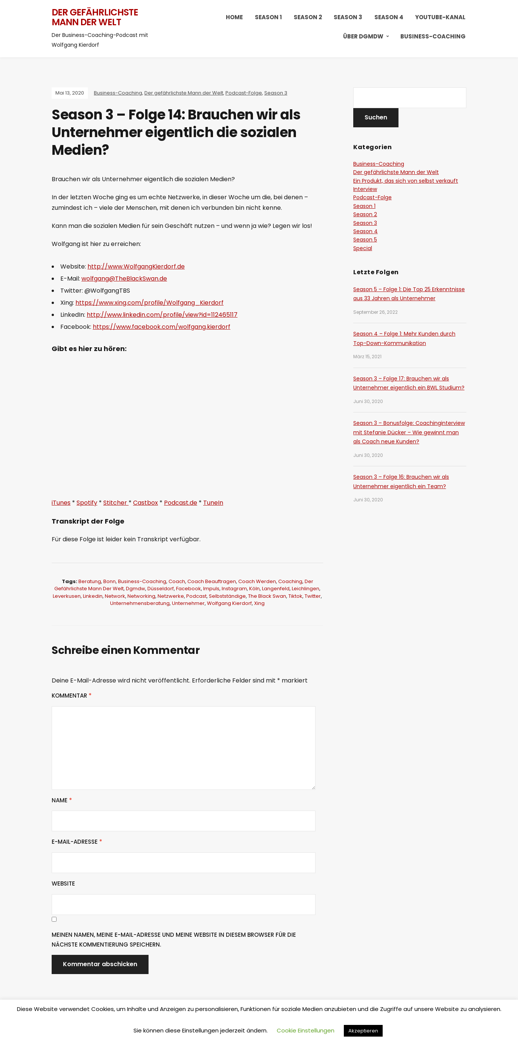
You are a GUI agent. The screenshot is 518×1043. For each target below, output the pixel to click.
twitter (313, 596)
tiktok (295, 596)
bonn (109, 581)
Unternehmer (188, 603)
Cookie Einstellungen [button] (305, 1030)
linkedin (93, 596)
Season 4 (388, 17)
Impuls (211, 588)
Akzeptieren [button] (363, 1030)
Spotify (87, 502)
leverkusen (67, 596)
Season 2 (308, 17)
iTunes (61, 502)
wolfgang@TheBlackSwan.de (124, 278)
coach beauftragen (211, 581)
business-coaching (142, 581)
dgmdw (135, 588)
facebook (188, 588)
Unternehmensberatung (140, 603)
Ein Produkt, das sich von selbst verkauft (405, 181)
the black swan (267, 596)
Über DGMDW (363, 36)
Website (63, 883)
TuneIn (213, 502)
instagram (234, 588)
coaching (290, 581)
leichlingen (305, 588)
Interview (365, 189)
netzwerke (171, 596)
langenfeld (276, 588)
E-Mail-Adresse (77, 842)
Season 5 (365, 239)
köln (254, 588)
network (115, 596)
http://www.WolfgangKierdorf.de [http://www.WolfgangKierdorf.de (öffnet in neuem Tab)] (136, 266)
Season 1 (268, 17)
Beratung (89, 581)
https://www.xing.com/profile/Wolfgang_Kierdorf (149, 302)
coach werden (257, 581)
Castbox (145, 502)
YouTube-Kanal (440, 17)
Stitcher (116, 502)
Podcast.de (180, 502)
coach (177, 581)
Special (362, 248)
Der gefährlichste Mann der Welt (95, 17)
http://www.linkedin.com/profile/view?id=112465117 (162, 314)
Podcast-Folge (243, 92)
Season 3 (348, 17)
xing (259, 603)
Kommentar (72, 695)
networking (141, 596)
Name (62, 800)
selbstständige (227, 596)
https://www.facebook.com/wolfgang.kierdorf (161, 326)
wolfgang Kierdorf (229, 603)
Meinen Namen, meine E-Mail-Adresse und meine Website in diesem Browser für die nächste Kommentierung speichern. (174, 939)
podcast (196, 596)
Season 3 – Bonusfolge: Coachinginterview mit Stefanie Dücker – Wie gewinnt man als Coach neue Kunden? (409, 432)
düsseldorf (160, 588)
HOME (234, 17)
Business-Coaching (433, 36)
